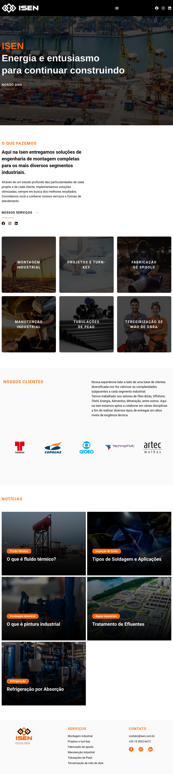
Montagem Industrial (22, 616)
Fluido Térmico (19, 551)
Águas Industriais (106, 616)
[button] (117, 8)
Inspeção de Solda (106, 551)
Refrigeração (18, 681)
